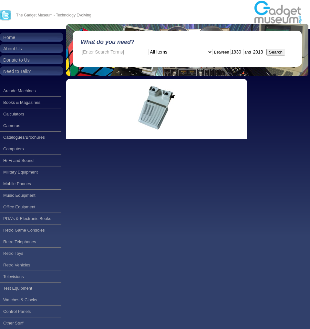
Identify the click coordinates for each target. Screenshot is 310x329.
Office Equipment (19, 206)
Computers (13, 148)
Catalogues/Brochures (24, 137)
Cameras (11, 125)
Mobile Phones (17, 183)
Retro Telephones (19, 241)
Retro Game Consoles (24, 230)
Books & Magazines (21, 102)
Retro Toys (13, 253)
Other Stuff (13, 323)
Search (276, 52)
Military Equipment (20, 172)
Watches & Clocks (20, 299)
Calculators (13, 114)
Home (9, 37)
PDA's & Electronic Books (27, 218)
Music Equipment (19, 195)
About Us (12, 48)
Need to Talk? (17, 71)
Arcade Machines (19, 90)
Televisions (13, 276)
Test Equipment (17, 288)
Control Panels (17, 311)
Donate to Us (16, 60)
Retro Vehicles (16, 265)
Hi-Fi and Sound (18, 160)
